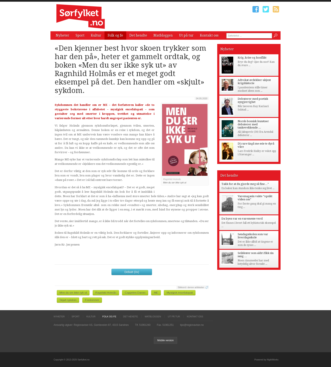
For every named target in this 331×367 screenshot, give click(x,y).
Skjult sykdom (68, 300)
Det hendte (138, 35)
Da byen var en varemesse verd (242, 218)
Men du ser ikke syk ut (73, 292)
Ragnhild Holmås (105, 292)
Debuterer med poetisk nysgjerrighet (253, 100)
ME (156, 292)
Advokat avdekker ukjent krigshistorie (254, 81)
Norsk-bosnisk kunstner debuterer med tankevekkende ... (253, 124)
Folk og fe (115, 35)
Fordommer (92, 300)
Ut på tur (186, 35)
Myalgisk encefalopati (180, 292)
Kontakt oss (209, 35)
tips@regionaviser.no (192, 324)
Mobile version (165, 340)
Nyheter (62, 35)
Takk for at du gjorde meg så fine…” (245, 184)
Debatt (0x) (131, 272)
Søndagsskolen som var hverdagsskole (253, 236)
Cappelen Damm (135, 292)
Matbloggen (163, 35)
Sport (80, 35)
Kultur (96, 35)
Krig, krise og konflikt (252, 57)
